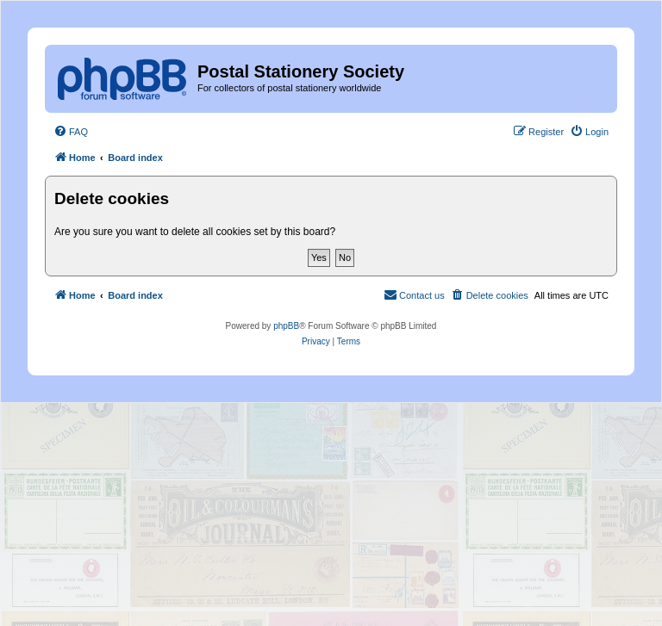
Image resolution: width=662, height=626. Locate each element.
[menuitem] (70, 131)
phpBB (286, 326)
